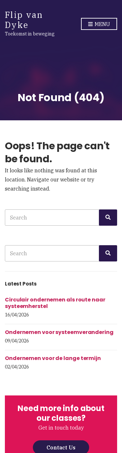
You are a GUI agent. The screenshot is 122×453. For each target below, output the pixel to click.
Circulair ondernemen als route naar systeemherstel (55, 303)
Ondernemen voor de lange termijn (53, 358)
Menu (99, 24)
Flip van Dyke (24, 19)
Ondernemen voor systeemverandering (59, 332)
